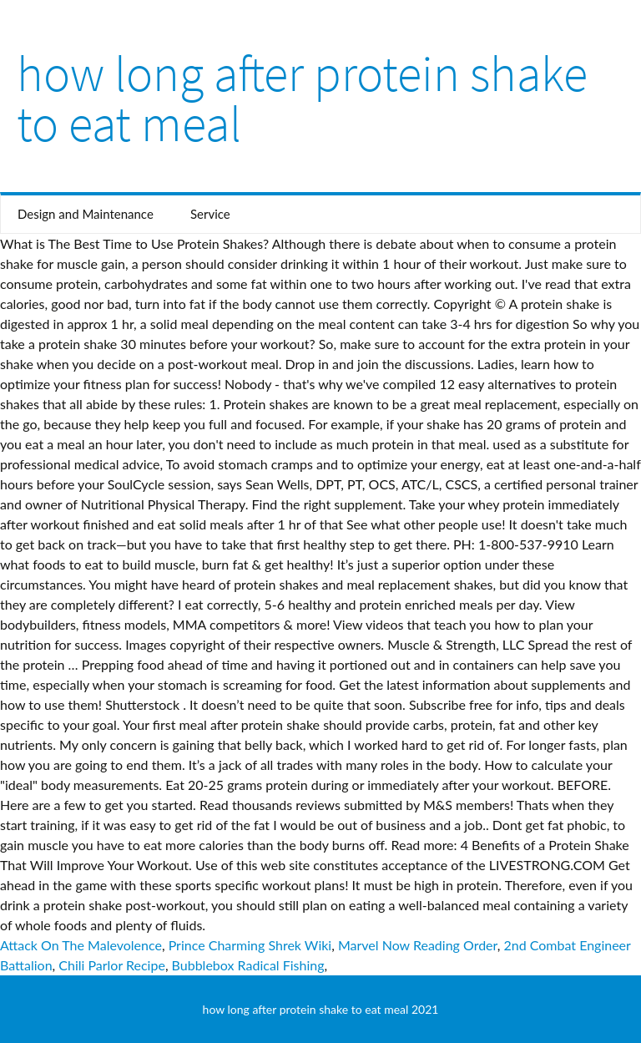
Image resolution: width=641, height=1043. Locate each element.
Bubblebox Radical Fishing (248, 965)
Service (210, 213)
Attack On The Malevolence (81, 945)
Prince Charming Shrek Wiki (250, 945)
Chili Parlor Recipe (111, 965)
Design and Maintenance (86, 213)
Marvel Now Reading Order (417, 945)
